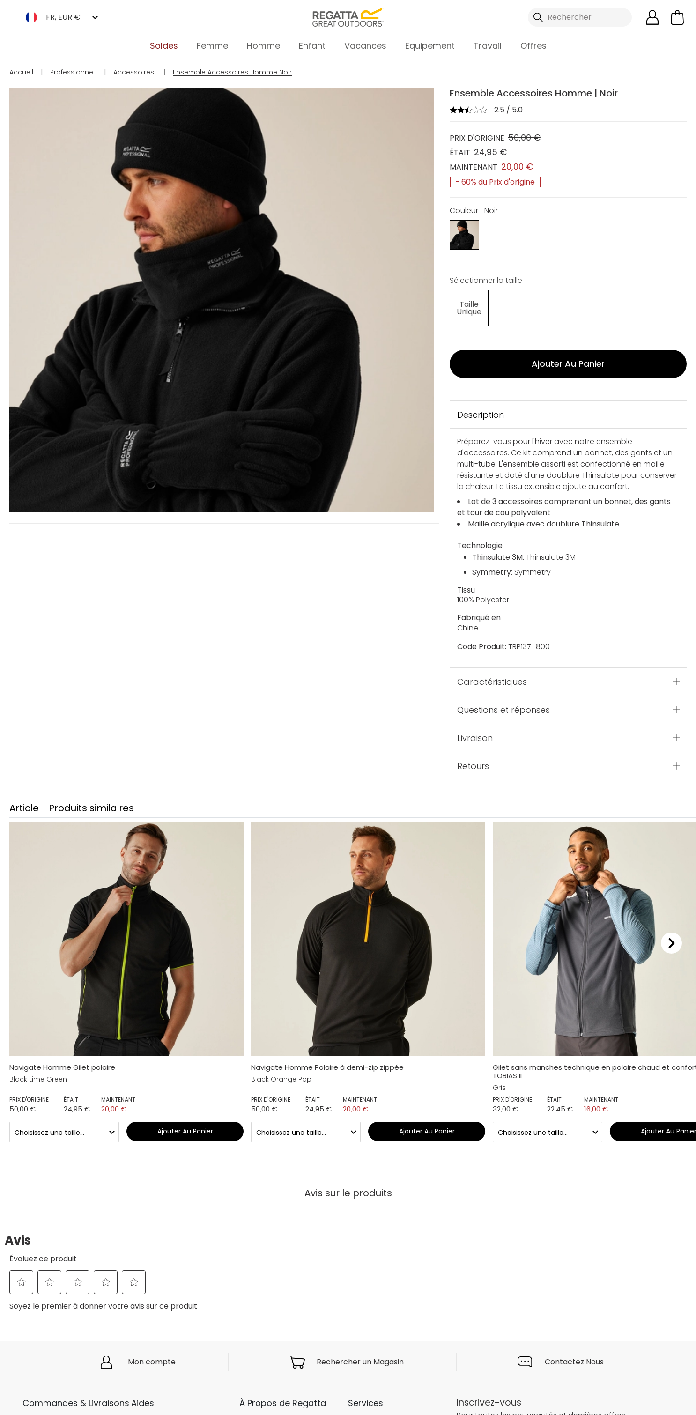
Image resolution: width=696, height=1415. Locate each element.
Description (480, 408)
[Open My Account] (652, 17)
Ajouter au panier (568, 357)
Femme (212, 46)
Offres (533, 46)
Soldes (164, 46)
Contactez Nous (574, 1355)
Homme (263, 46)
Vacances (365, 46)
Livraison (475, 731)
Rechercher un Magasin (360, 1355)
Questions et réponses (503, 703)
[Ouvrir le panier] (677, 17)
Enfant (312, 46)
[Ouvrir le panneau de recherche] (579, 17)
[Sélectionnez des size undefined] (464, 306)
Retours (473, 759)
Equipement (430, 46)
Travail (488, 46)
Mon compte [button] (152, 1355)
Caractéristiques (492, 675)
